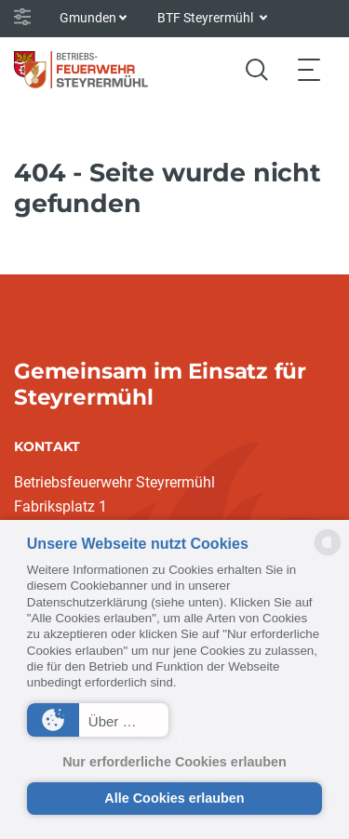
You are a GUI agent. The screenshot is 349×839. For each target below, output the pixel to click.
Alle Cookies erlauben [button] (174, 798)
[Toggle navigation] (309, 69)
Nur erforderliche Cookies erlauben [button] (174, 761)
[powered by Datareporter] (327, 554)
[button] (97, 720)
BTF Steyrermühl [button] (206, 17)
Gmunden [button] (88, 17)
